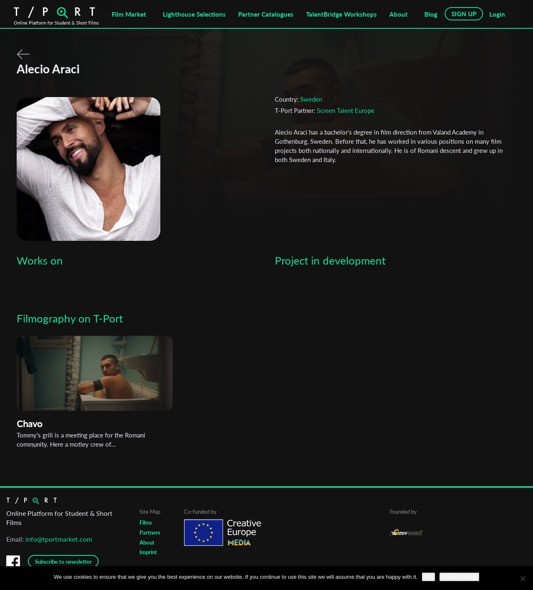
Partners (149, 532)
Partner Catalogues (266, 14)
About (398, 14)
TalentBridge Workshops (341, 14)
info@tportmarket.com (58, 539)
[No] (522, 578)
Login (497, 14)
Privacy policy (459, 577)
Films (145, 522)
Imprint (148, 552)
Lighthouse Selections (194, 14)
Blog (430, 14)
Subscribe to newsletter (63, 561)
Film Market (129, 14)
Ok (428, 577)
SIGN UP (463, 14)
